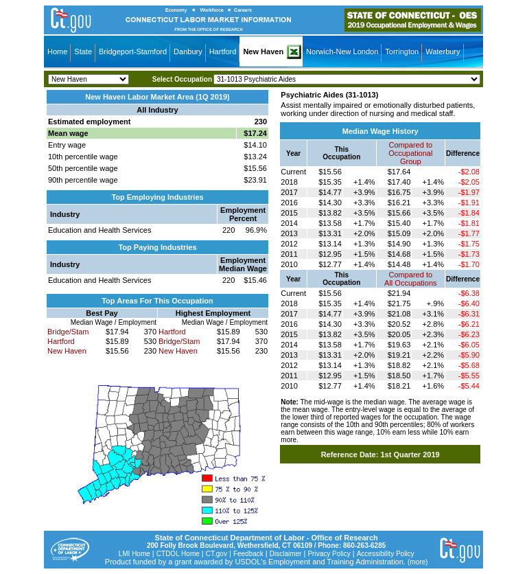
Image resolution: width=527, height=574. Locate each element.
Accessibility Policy (385, 554)
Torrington (402, 51)
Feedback (248, 554)
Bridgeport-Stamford (133, 51)
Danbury (188, 51)
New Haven (263, 51)
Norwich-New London (342, 51)
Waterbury (442, 51)
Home (57, 51)
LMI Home (134, 554)
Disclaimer (286, 554)
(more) (418, 562)
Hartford (223, 51)
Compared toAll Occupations (410, 279)
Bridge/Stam (68, 332)
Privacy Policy (328, 554)
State (83, 51)
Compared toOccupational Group (410, 153)
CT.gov (216, 554)
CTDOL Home (178, 554)
